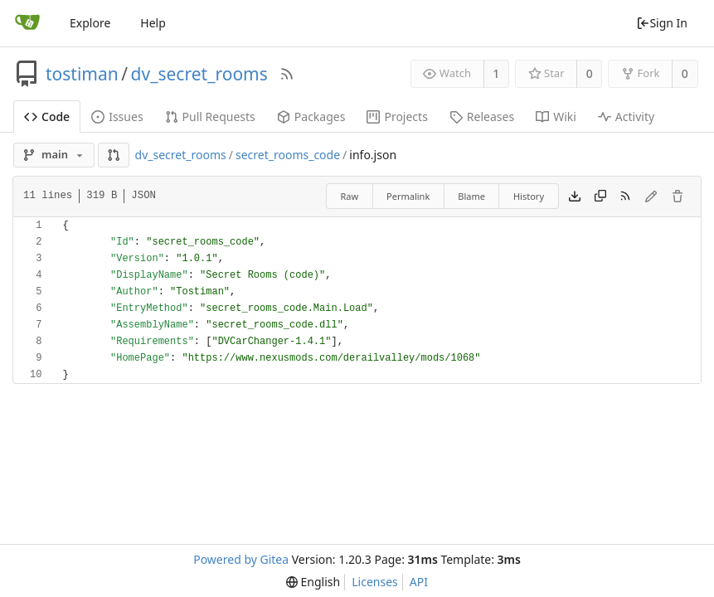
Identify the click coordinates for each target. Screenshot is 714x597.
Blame (471, 196)
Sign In (661, 23)
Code (47, 116)
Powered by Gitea (241, 559)
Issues (117, 116)
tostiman (82, 74)
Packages (311, 116)
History (528, 196)
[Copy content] (600, 196)
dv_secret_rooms (199, 74)
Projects (397, 116)
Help (153, 23)
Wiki (556, 116)
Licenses (375, 582)
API (419, 582)
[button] (113, 155)
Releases (481, 116)
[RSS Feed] (286, 73)
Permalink (408, 196)
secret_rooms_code (288, 155)
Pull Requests (210, 116)
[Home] (27, 23)
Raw (349, 196)
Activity (626, 116)
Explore (90, 23)
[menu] (313, 582)
